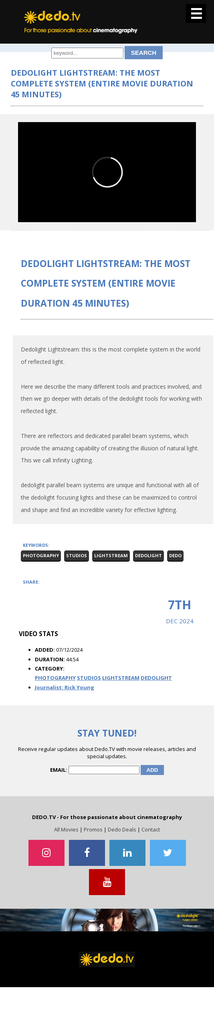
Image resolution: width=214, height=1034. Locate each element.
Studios (76, 555)
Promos (93, 829)
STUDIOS (89, 677)
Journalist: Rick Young (64, 687)
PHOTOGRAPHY (55, 677)
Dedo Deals (122, 829)
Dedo (175, 555)
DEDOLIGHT (156, 677)
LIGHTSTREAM (120, 677)
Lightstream (111, 555)
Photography (41, 555)
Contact (150, 829)
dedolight (148, 555)
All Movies (66, 829)
